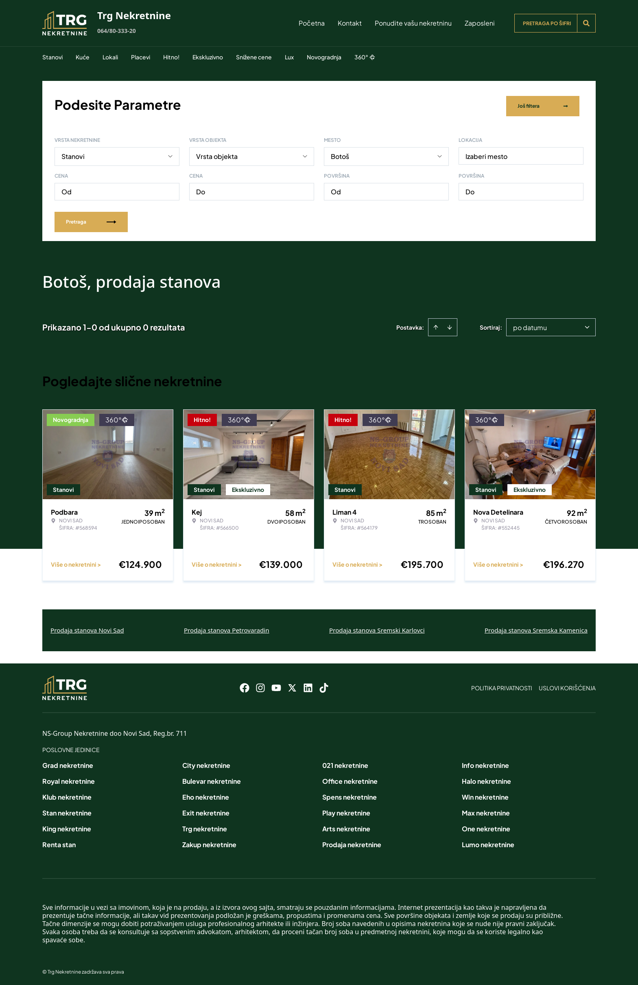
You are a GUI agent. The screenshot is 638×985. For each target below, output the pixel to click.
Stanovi (52, 57)
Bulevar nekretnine (211, 778)
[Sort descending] (450, 324)
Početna (312, 23)
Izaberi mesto (486, 153)
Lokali (110, 57)
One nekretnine (486, 826)
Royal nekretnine (68, 778)
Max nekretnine (486, 810)
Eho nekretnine (205, 794)
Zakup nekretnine (209, 841)
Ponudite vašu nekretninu (413, 23)
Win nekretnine (485, 794)
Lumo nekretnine (488, 841)
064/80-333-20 (116, 31)
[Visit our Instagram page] (260, 685)
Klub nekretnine (67, 794)
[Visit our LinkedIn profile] (308, 685)
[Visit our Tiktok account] (324, 685)
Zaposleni (480, 23)
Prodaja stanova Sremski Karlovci (377, 627)
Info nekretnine (485, 762)
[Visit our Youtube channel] (276, 685)
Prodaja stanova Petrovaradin (226, 627)
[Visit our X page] (292, 685)
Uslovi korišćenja (567, 685)
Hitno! (171, 57)
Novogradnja (324, 57)
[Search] (586, 23)
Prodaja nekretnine (351, 841)
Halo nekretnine (486, 778)
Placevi (140, 57)
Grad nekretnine (67, 762)
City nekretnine (206, 762)
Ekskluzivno (207, 57)
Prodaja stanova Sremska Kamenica (536, 627)
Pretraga (91, 219)
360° (364, 57)
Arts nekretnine (346, 826)
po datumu (530, 324)
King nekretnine (66, 826)
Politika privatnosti (501, 685)
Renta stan (59, 841)
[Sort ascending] (436, 324)
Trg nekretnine (204, 826)
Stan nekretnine (67, 810)
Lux (289, 57)
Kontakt (350, 23)
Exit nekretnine (205, 810)
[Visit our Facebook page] (244, 685)
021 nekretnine (345, 762)
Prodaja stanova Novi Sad (87, 627)
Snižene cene (254, 57)
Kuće (83, 57)
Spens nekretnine (349, 794)
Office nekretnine (350, 778)
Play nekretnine (346, 810)
